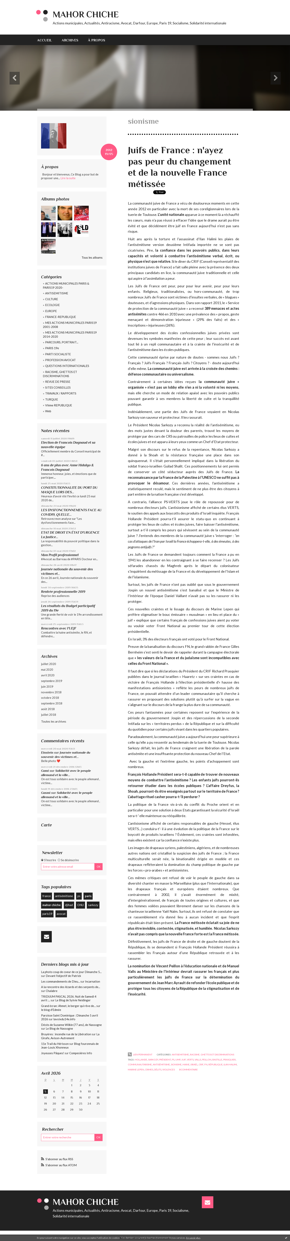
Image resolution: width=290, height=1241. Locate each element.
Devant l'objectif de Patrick (63, 975)
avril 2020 (47, 675)
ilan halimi (230, 1064)
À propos (96, 40)
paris (88, 896)
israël (194, 1064)
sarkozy (93, 905)
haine (186, 1064)
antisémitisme (64, 896)
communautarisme (140, 1064)
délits (157, 1069)
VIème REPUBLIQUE (58, 405)
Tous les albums (92, 257)
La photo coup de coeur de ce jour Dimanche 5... (71, 972)
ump (177, 1059)
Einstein (47, 752)
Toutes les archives (53, 721)
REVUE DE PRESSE (57, 381)
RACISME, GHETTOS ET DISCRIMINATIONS (60, 374)
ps (78, 896)
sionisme (176, 1064)
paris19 (47, 913)
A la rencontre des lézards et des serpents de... (70, 987)
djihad (69, 905)
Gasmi (45, 793)
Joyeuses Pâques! (52, 1053)
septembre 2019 (51, 681)
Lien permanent (140, 1054)
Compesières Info (80, 1053)
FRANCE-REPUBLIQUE (60, 317)
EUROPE (51, 311)
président (165, 1059)
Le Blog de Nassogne (59, 1028)
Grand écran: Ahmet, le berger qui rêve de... (68, 1006)
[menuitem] (47, 40)
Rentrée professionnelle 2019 (63, 592)
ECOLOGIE (52, 305)
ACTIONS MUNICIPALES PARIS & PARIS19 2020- (66, 285)
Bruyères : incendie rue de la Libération (66, 1034)
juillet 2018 (48, 714)
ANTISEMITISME (56, 293)
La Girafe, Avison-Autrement (70, 1036)
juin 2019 (47, 686)
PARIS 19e (52, 348)
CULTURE (51, 299)
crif (201, 1064)
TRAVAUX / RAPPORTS (60, 393)
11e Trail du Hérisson (55, 1043)
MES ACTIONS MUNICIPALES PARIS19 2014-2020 (70, 334)
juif (183, 1059)
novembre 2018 (51, 692)
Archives (70, 40)
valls (198, 1059)
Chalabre (51, 991)
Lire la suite (68, 178)
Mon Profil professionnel (60, 555)
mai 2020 (47, 669)
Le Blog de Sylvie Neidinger (73, 1000)
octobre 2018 (50, 697)
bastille (217, 1059)
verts (190, 1059)
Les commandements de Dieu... (60, 981)
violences (168, 1069)
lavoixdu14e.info (64, 1019)
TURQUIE (51, 399)
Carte (46, 825)
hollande (141, 1059)
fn (205, 1064)
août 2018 (48, 709)
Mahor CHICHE (86, 14)
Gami (45, 771)
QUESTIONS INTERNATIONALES (67, 366)
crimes (149, 1069)
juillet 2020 (48, 664)
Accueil (44, 40)
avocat (61, 913)
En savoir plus (193, 1237)
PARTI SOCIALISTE (58, 354)
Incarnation (92, 981)
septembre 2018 (51, 703)
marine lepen (136, 1069)
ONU (80, 905)
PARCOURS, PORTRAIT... (61, 342)
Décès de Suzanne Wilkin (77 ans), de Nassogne (71, 1024)
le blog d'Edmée (51, 1009)
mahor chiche (51, 905)
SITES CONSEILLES (58, 387)
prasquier (229, 1059)
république (215, 1064)
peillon (206, 1059)
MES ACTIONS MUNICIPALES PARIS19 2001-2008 (70, 324)
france (46, 896)
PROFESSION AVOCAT (60, 360)
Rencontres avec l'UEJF (58, 628)
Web (48, 411)
